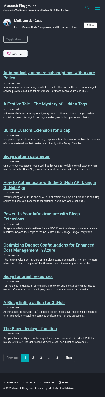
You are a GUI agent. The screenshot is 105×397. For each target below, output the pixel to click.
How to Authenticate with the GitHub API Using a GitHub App (49, 185)
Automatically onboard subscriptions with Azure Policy (49, 75)
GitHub (28, 382)
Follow (90, 25)
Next (69, 357)
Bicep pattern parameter (26, 156)
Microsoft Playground (36, 8)
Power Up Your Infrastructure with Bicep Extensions (41, 216)
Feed (63, 382)
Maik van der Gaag (28, 21)
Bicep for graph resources (28, 276)
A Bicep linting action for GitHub (34, 302)
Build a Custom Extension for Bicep (36, 130)
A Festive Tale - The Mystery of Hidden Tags (45, 104)
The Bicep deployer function (30, 328)
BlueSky (10, 382)
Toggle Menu (13, 39)
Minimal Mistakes (65, 388)
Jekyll (51, 388)
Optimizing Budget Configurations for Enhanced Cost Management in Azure (48, 248)
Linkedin (46, 382)
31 (58, 357)
